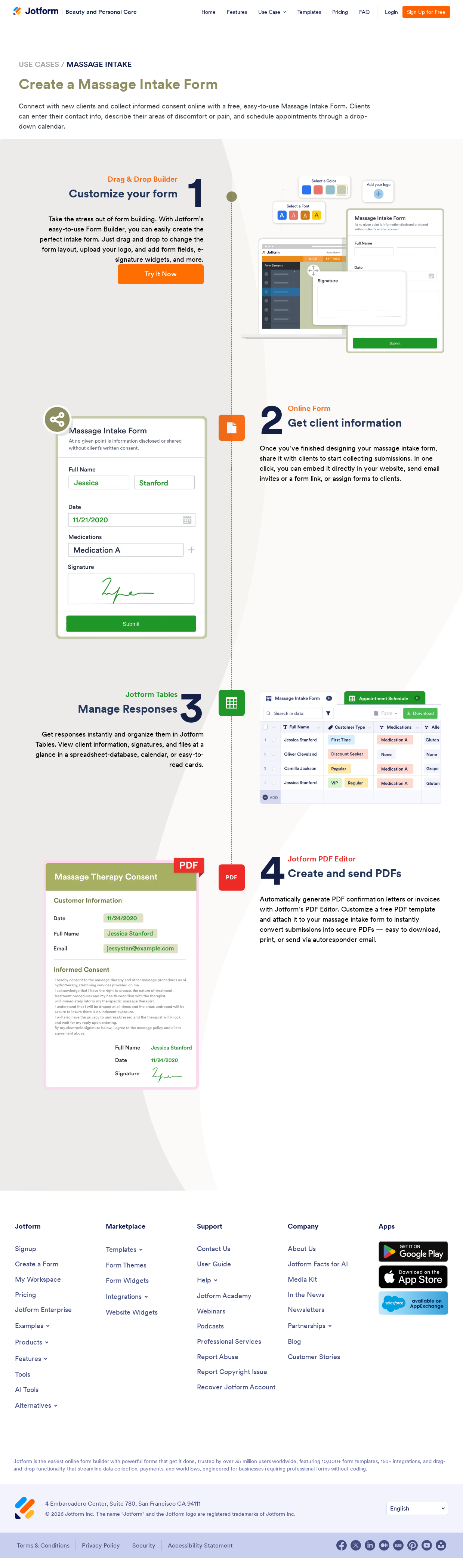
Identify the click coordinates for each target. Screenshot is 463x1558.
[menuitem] (208, 12)
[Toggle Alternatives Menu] (37, 1405)
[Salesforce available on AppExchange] (413, 1303)
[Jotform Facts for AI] (318, 1264)
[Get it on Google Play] (413, 1251)
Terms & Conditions (43, 1545)
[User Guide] (214, 1264)
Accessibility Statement (200, 1545)
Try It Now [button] (161, 274)
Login (391, 12)
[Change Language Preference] (417, 1508)
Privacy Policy (101, 1545)
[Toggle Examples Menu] (33, 1326)
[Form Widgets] (127, 1280)
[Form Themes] (126, 1265)
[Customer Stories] (314, 1357)
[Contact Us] (213, 1249)
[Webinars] (211, 1311)
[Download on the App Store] (413, 1276)
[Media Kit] (302, 1279)
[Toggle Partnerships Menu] (310, 1326)
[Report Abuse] (217, 1357)
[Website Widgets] (132, 1312)
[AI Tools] (26, 1390)
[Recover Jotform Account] (236, 1387)
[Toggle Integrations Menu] (127, 1296)
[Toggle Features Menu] (32, 1358)
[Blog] (294, 1341)
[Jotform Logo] (35, 11)
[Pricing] (25, 1295)
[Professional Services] (229, 1341)
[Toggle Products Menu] (32, 1342)
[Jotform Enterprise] (43, 1310)
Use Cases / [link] (42, 64)
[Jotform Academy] (224, 1296)
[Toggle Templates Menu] (125, 1249)
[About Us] (302, 1249)
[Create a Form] (36, 1264)
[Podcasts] (210, 1326)
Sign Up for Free (426, 12)
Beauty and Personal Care (101, 11)
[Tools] (22, 1374)
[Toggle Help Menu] (208, 1280)
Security (143, 1545)
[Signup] (25, 1249)
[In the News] (306, 1295)
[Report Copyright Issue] (232, 1372)
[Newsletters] (306, 1310)
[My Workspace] (38, 1279)
